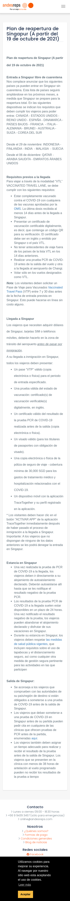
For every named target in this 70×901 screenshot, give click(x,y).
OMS (17, 208)
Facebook (35, 854)
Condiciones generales (35, 838)
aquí (34, 738)
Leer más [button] (24, 884)
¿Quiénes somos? (35, 831)
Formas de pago (35, 835)
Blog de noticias (35, 842)
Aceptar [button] (26, 894)
